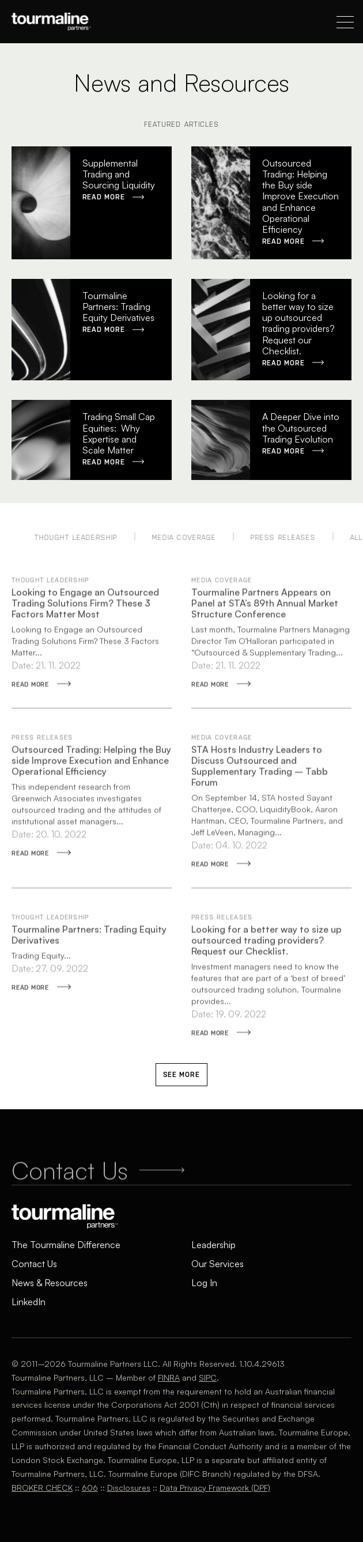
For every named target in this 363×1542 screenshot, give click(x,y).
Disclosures (128, 1487)
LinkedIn (29, 1301)
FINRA (169, 1377)
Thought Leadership (92, 538)
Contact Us (34, 1263)
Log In (204, 1282)
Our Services (217, 1263)
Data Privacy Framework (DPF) (215, 1487)
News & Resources (50, 1282)
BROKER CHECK (42, 1487)
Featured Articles (181, 124)
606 (90, 1487)
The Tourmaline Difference (66, 1244)
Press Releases (299, 538)
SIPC (208, 1377)
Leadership (213, 1244)
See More (181, 1075)
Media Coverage (201, 538)
